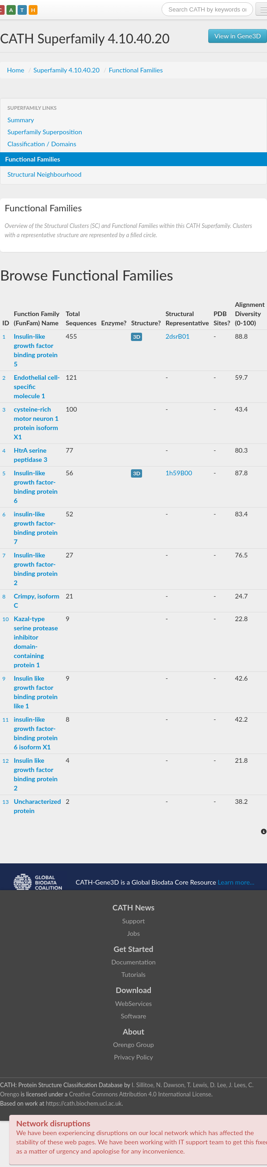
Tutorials (133, 974)
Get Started (134, 949)
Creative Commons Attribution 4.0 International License (140, 1094)
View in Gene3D (237, 36)
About (133, 1031)
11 (5, 719)
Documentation (134, 962)
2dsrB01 (178, 336)
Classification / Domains (41, 144)
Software (133, 1016)
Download (133, 990)
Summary (20, 120)
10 (5, 619)
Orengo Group (133, 1044)
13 (5, 801)
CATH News (133, 907)
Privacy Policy (133, 1057)
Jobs (133, 933)
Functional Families (136, 70)
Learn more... (236, 882)
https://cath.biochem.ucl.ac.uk (84, 1103)
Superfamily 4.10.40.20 (67, 70)
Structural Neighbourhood (44, 174)
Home (16, 70)
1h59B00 (179, 473)
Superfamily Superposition (44, 132)
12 (5, 760)
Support (133, 921)
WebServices (133, 1003)
